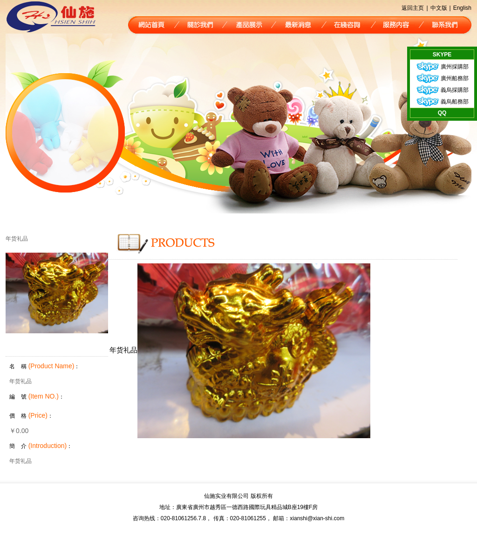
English (462, 8)
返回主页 (413, 8)
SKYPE (442, 54)
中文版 (438, 8)
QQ (442, 113)
